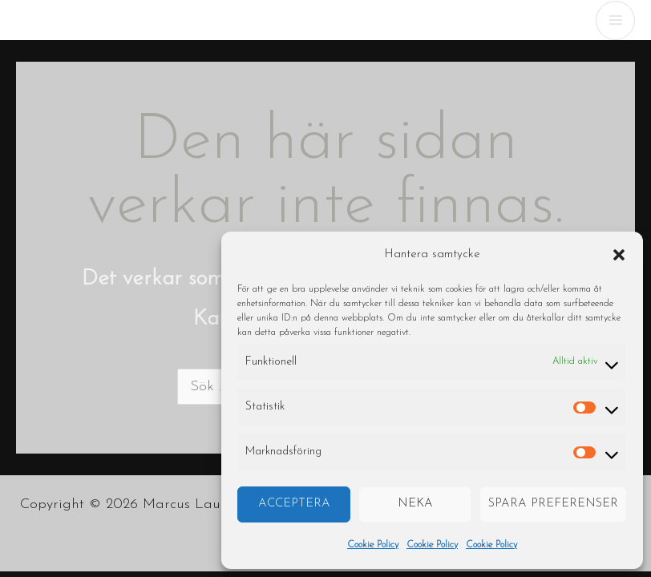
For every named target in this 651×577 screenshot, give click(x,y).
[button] (619, 255)
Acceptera (294, 504)
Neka (415, 504)
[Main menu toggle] (615, 20)
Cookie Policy (372, 545)
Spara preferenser (553, 504)
